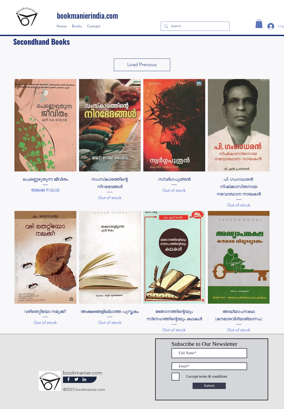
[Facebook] (68, 379)
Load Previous (142, 64)
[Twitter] (76, 379)
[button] (259, 23)
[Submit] (209, 386)
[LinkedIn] (84, 379)
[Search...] (194, 26)
